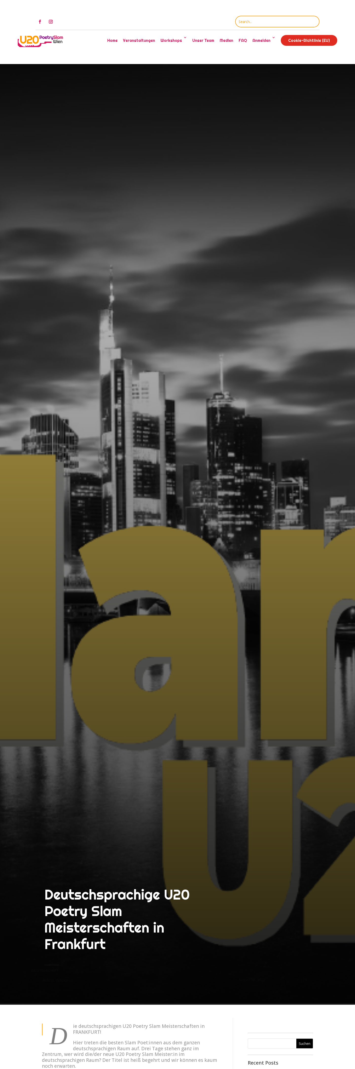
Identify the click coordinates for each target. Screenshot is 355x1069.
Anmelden (261, 40)
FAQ (243, 40)
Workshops (171, 40)
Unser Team (203, 40)
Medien (226, 40)
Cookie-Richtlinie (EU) (309, 40)
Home (112, 40)
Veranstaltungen (139, 40)
